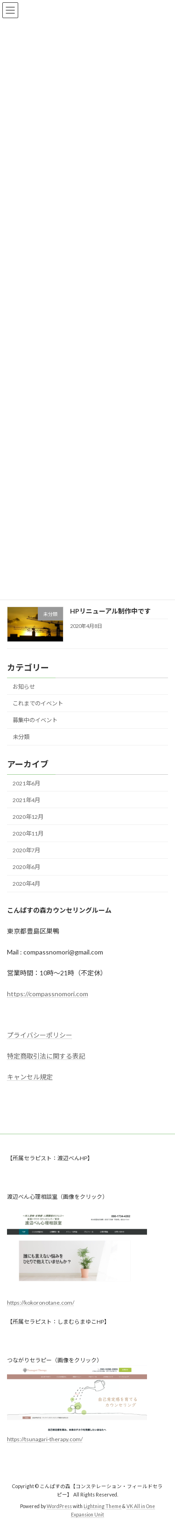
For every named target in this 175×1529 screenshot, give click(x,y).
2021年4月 (26, 799)
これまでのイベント (38, 703)
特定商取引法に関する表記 (46, 1056)
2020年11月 (28, 833)
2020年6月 (26, 866)
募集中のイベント (35, 720)
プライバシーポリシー (39, 1035)
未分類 (21, 736)
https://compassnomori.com (47, 994)
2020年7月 (26, 850)
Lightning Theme (102, 1506)
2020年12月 (28, 816)
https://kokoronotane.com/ (40, 1302)
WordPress (59, 1506)
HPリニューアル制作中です (110, 610)
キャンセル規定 (30, 1077)
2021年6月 (26, 782)
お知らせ (24, 686)
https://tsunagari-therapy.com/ (45, 1439)
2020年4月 (26, 883)
